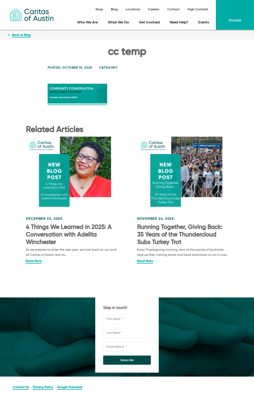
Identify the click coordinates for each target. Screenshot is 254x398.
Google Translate (69, 387)
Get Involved (149, 22)
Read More (34, 261)
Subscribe (127, 360)
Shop (99, 9)
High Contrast (198, 9)
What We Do (118, 22)
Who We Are (87, 22)
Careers (153, 9)
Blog (114, 9)
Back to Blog (21, 35)
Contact (173, 9)
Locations (133, 9)
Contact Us (21, 387)
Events (203, 22)
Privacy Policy (43, 387)
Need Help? (179, 22)
